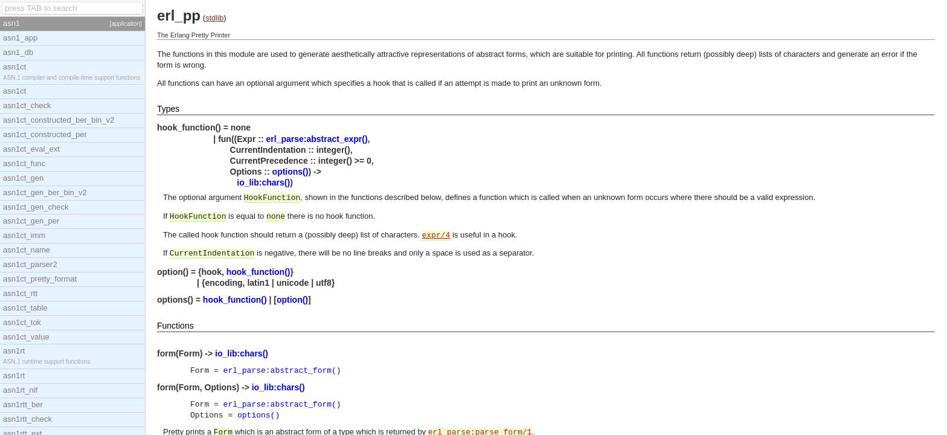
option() (292, 299)
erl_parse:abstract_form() (282, 370)
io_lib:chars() (263, 182)
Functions (175, 325)
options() (290, 171)
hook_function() (258, 272)
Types (168, 109)
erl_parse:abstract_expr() (316, 139)
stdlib (214, 17)
